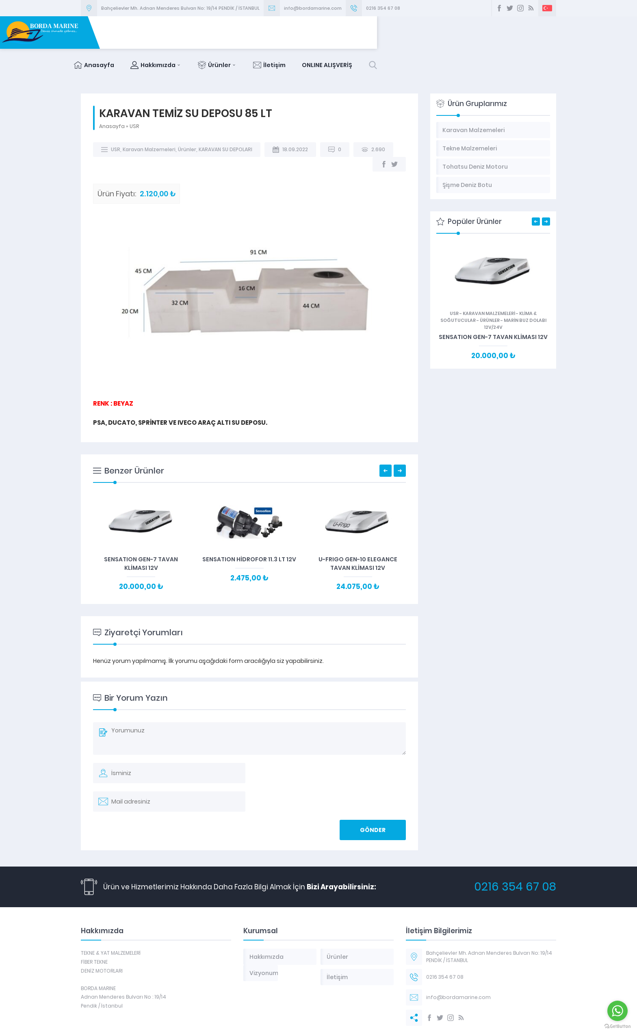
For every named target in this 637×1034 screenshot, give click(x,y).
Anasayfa (273, 32)
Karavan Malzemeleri (149, 116)
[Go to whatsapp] (617, 1011)
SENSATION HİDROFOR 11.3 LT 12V (249, 527)
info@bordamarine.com (313, 8)
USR (134, 93)
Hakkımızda (335, 32)
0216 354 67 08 (383, 8)
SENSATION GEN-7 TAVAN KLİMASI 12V (141, 531)
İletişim (448, 32)
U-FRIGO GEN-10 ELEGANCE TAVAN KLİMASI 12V (357, 531)
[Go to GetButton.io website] (617, 1026)
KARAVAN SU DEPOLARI (225, 116)
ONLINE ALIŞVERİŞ (506, 32)
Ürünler (396, 32)
